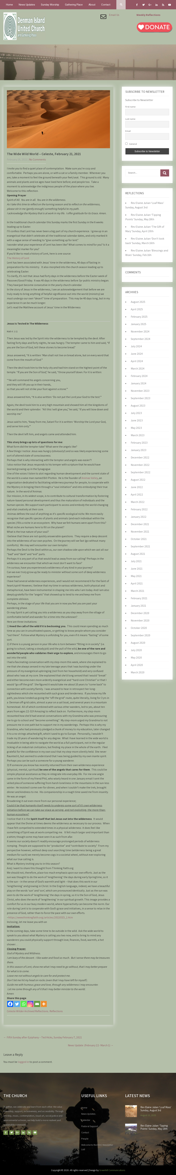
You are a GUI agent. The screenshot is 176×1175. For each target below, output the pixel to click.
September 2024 (140, 339)
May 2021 (136, 576)
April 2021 (137, 583)
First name (130, 106)
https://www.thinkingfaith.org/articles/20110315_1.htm (40, 917)
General (131, 143)
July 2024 (136, 346)
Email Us (114, 15)
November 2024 (140, 331)
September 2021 (140, 546)
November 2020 (140, 620)
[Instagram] (30, 1004)
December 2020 (140, 613)
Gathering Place (74, 4)
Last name (130, 118)
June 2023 (137, 420)
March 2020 (137, 672)
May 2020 (136, 657)
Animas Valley (89, 478)
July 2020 (136, 650)
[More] (44, 1004)
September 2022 (140, 472)
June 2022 (137, 487)
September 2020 (140, 635)
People (84, 1138)
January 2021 (138, 605)
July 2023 (136, 413)
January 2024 (138, 383)
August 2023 (138, 405)
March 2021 (137, 591)
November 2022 (140, 465)
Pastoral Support (89, 1126)
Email (128, 131)
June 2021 (136, 568)
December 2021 (140, 524)
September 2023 (140, 398)
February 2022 (139, 509)
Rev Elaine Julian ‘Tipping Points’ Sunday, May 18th (154, 1127)
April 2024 (137, 361)
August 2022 (138, 480)
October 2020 (139, 628)
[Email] (37, 1004)
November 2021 (140, 531)
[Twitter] (17, 1004)
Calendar (85, 1120)
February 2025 (139, 316)
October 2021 (139, 539)
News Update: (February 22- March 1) (90, 1045)
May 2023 (136, 428)
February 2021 (139, 598)
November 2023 (140, 391)
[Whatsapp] (24, 1004)
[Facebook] (10, 1004)
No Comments (37, 159)
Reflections (56, 1011)
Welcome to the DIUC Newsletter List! (97, 1147)
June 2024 (137, 354)
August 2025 (138, 302)
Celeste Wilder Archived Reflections (27, 1011)
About (92, 4)
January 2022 (138, 517)
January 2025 (138, 324)
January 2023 (138, 450)
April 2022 (137, 494)
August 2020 (138, 643)
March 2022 (138, 502)
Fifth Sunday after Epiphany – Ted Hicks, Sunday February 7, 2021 (42, 1037)
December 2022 (140, 457)
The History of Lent (18, 258)
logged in (23, 1062)
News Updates (27, 4)
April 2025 (137, 309)
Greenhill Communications (112, 1170)
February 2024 (139, 376)
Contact (105, 4)
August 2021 (138, 554)
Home (9, 4)
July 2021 (136, 561)
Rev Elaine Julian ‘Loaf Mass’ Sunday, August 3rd (155, 1109)
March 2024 (137, 368)
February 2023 (139, 442)
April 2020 (137, 665)
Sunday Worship (50, 4)
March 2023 (137, 435)
